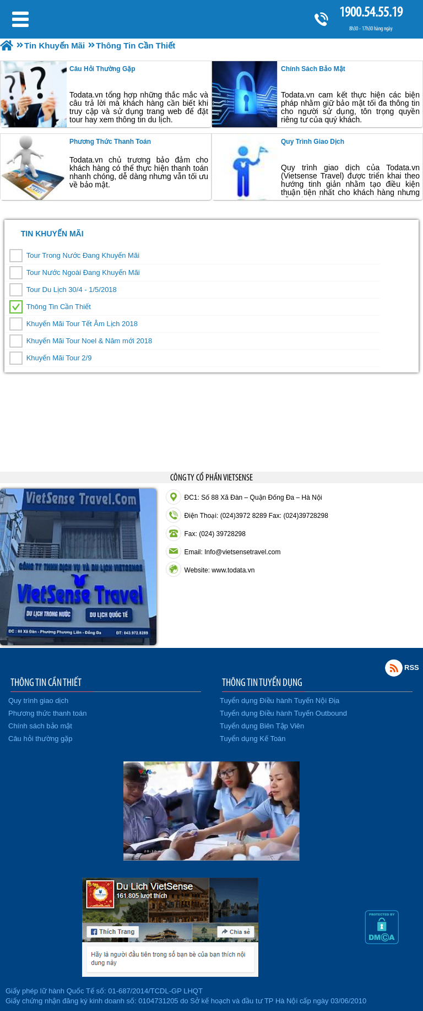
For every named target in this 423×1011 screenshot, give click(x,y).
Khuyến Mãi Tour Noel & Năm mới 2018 (89, 341)
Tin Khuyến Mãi (52, 233)
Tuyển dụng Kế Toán (253, 738)
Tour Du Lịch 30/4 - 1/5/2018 (71, 289)
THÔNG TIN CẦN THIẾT (46, 682)
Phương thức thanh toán (110, 141)
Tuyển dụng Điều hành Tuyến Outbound (283, 713)
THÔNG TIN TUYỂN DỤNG (262, 682)
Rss (394, 668)
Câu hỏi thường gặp (102, 69)
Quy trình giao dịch (312, 141)
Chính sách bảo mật (313, 69)
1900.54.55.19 (370, 12)
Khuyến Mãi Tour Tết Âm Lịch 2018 (82, 324)
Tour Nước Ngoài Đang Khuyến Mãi (83, 272)
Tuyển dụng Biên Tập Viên (262, 726)
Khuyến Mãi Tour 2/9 (59, 358)
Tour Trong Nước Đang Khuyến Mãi (82, 255)
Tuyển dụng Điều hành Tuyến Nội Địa (279, 700)
